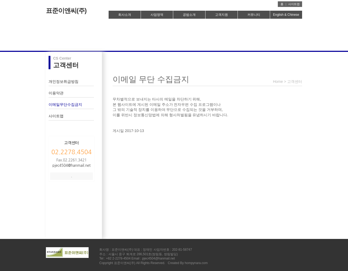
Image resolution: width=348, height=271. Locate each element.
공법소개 (189, 15)
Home (278, 81)
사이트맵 (293, 4)
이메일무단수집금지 (65, 104)
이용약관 (56, 93)
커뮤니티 (253, 15)
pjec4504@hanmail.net (72, 165)
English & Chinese (286, 15)
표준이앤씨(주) (66, 10)
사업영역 (157, 15)
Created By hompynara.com (188, 263)
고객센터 (294, 81)
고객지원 (221, 15)
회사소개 (124, 15)
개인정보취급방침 (63, 81)
